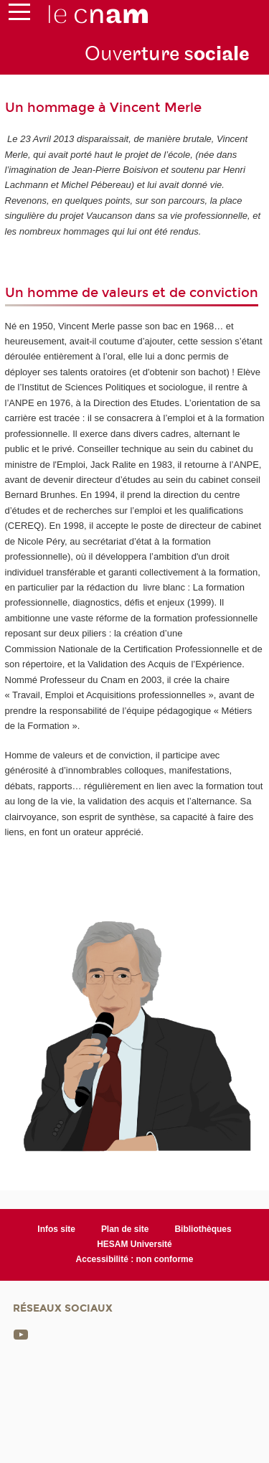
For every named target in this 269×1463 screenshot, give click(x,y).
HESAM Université (134, 1244)
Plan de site (125, 1229)
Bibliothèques (202, 1229)
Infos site (56, 1229)
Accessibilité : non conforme (135, 1259)
